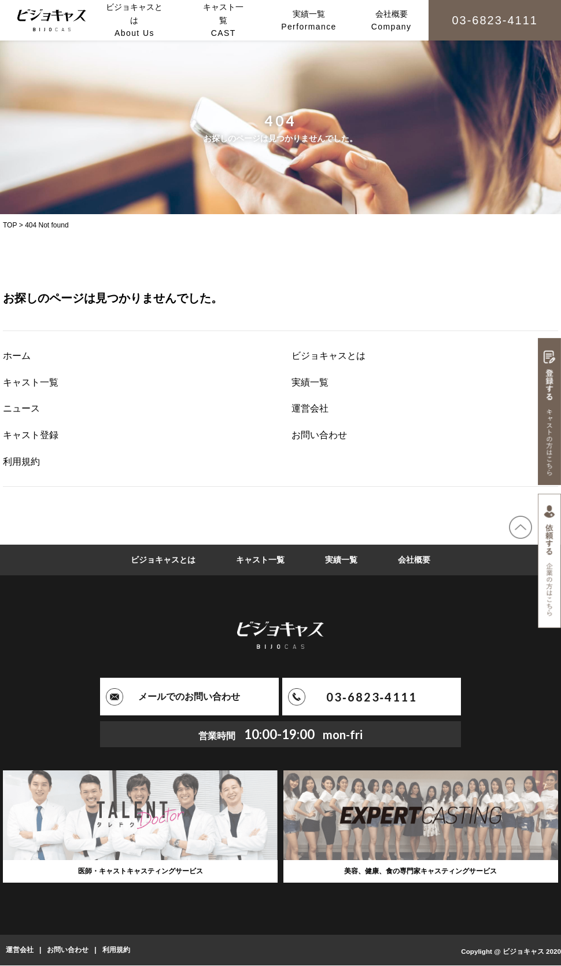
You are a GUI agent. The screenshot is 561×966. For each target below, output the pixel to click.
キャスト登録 (30, 435)
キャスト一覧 (30, 382)
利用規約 (21, 462)
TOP (10, 225)
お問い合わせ (319, 435)
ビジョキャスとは (328, 356)
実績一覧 (310, 382)
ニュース (21, 408)
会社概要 (414, 559)
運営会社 (310, 408)
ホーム (17, 356)
